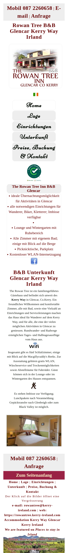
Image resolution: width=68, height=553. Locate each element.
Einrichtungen (33, 126)
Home (34, 105)
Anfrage (41, 16)
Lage (33, 116)
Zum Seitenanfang (34, 475)
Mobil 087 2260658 (29, 8)
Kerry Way (18, 299)
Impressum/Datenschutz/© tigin (32, 549)
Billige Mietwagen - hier (27, 539)
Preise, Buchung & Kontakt (34, 152)
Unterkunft (34, 137)
